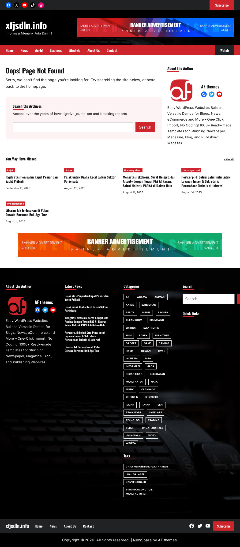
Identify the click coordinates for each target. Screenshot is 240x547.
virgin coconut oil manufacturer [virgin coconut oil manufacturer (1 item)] (139, 491)
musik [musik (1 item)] (130, 389)
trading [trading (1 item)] (153, 420)
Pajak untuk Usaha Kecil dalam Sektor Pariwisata (90, 179)
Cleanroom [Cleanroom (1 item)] (134, 320)
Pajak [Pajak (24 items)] (130, 404)
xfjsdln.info (26, 25)
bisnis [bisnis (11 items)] (146, 312)
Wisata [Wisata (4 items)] (131, 443)
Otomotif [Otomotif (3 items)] (152, 396)
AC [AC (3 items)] (128, 297)
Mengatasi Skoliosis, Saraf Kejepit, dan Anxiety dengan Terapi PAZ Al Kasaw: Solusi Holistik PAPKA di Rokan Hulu (149, 181)
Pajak (10, 170)
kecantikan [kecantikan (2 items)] (134, 373)
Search (145, 127)
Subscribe (224, 526)
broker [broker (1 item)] (163, 312)
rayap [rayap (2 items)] (146, 404)
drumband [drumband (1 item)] (157, 320)
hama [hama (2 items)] (130, 350)
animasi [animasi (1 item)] (159, 297)
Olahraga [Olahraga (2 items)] (148, 389)
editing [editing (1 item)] (131, 327)
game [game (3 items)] (147, 343)
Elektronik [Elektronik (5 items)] (151, 327)
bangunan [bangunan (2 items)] (149, 304)
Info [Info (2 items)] (148, 358)
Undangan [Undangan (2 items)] (133, 435)
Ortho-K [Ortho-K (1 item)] (132, 396)
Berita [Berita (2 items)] (130, 312)
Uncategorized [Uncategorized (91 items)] (152, 427)
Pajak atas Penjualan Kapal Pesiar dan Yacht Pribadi (32, 179)
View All (229, 159)
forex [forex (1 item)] (143, 335)
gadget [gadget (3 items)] (131, 343)
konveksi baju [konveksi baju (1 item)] (136, 482)
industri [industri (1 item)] (132, 358)
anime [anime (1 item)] (130, 304)
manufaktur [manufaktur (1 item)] (134, 381)
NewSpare (142, 540)
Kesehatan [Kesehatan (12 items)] (157, 373)
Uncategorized (132, 170)
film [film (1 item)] (128, 335)
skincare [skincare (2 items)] (155, 412)
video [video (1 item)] (152, 435)
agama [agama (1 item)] (142, 297)
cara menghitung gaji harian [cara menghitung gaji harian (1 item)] (147, 466)
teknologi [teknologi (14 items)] (133, 420)
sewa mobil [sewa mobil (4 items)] (134, 412)
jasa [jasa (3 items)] (150, 366)
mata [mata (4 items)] (154, 381)
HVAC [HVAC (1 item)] (161, 350)
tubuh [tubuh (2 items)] (130, 427)
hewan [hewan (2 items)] (146, 350)
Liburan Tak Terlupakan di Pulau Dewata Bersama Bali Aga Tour (27, 212)
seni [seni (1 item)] (160, 404)
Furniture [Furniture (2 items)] (162, 335)
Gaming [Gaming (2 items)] (164, 343)
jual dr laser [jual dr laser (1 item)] (135, 474)
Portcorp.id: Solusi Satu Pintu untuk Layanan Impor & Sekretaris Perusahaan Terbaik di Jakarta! (205, 181)
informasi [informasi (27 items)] (133, 366)
